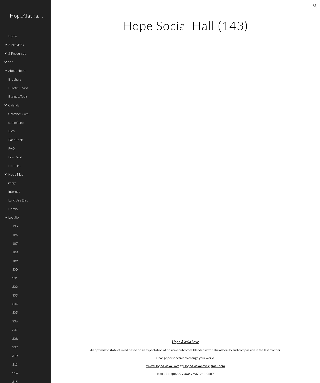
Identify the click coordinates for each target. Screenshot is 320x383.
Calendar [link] (14, 105)
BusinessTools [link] (18, 96)
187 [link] (15, 243)
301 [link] (15, 278)
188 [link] (15, 252)
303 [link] (15, 295)
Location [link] (14, 217)
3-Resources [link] (17, 53)
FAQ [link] (11, 148)
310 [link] (15, 356)
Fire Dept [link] (15, 157)
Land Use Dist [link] (18, 200)
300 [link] (15, 269)
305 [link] (15, 312)
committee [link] (16, 122)
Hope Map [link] (15, 174)
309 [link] (15, 347)
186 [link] (15, 235)
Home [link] (12, 36)
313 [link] (15, 364)
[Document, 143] (185, 188)
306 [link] (15, 321)
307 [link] (15, 330)
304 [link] (15, 304)
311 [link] (11, 62)
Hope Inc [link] (14, 165)
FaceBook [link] (15, 140)
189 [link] (15, 260)
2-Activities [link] (16, 44)
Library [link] (13, 209)
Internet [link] (14, 191)
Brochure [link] (14, 79)
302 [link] (15, 286)
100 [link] (15, 226)
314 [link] (15, 373)
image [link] (12, 183)
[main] (185, 25)
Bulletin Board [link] (18, 88)
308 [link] (15, 338)
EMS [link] (11, 131)
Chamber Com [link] (18, 114)
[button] (315, 6)
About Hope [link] (17, 70)
